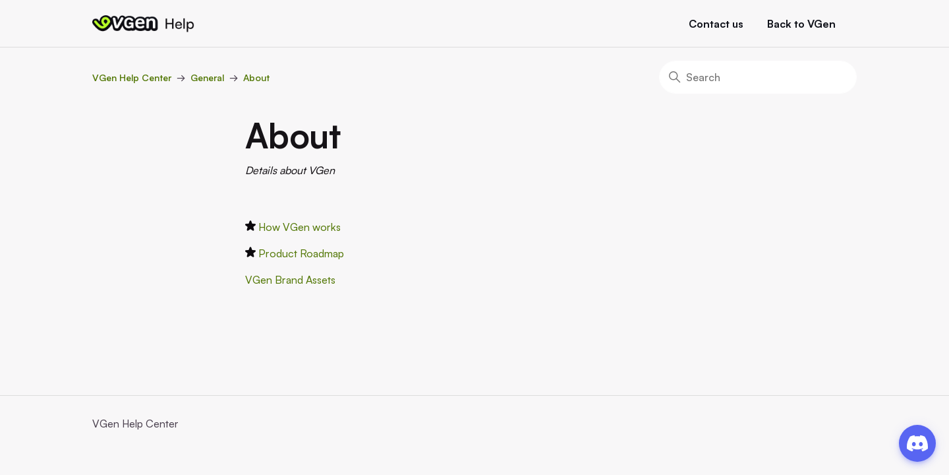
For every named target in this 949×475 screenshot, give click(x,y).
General (207, 77)
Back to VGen (801, 23)
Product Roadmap (301, 253)
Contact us (716, 23)
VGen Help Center (131, 77)
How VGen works (299, 227)
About (256, 77)
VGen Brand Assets (290, 279)
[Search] (758, 77)
